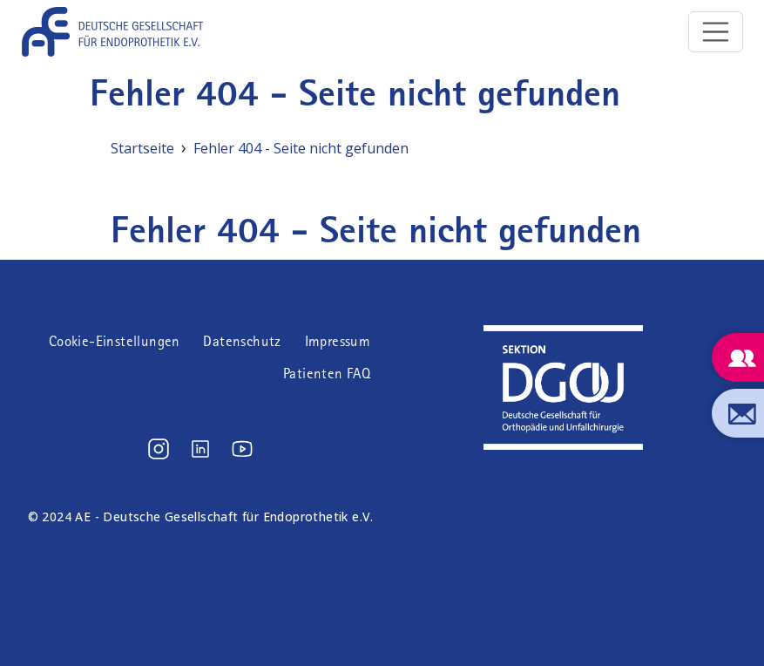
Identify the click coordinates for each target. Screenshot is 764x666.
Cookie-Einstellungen (114, 341)
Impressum (338, 341)
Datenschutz (242, 341)
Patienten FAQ (326, 373)
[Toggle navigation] (716, 32)
